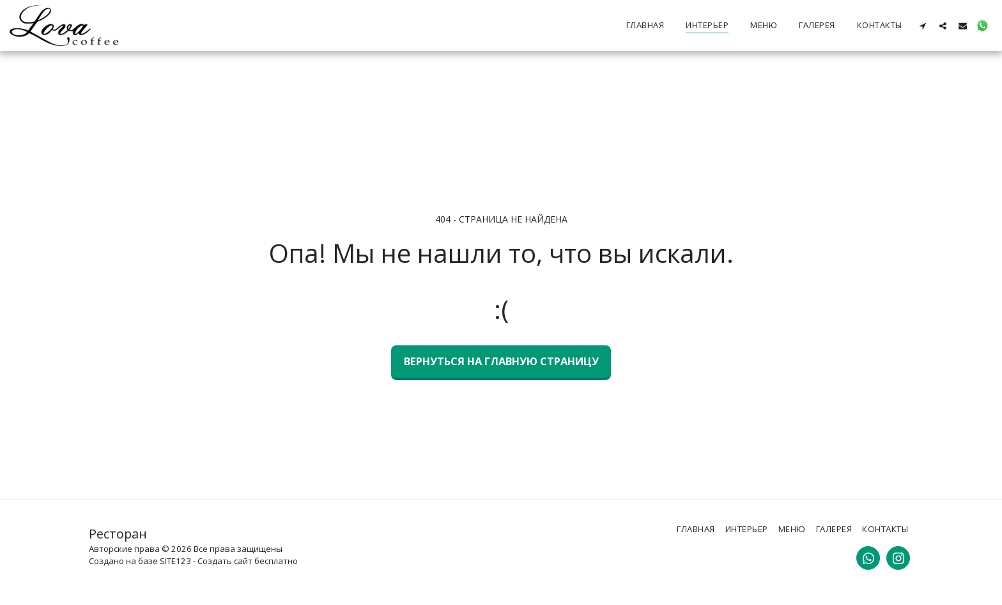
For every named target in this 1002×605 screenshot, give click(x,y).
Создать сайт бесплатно (247, 561)
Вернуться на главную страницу (501, 361)
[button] (923, 25)
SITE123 (175, 561)
